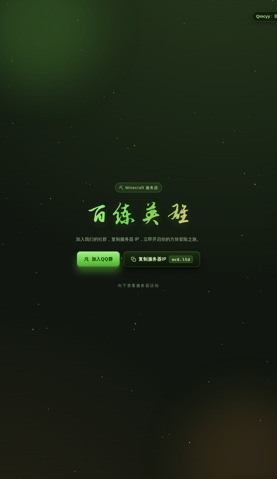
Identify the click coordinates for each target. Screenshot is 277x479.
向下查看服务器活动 (138, 286)
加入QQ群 (98, 259)
